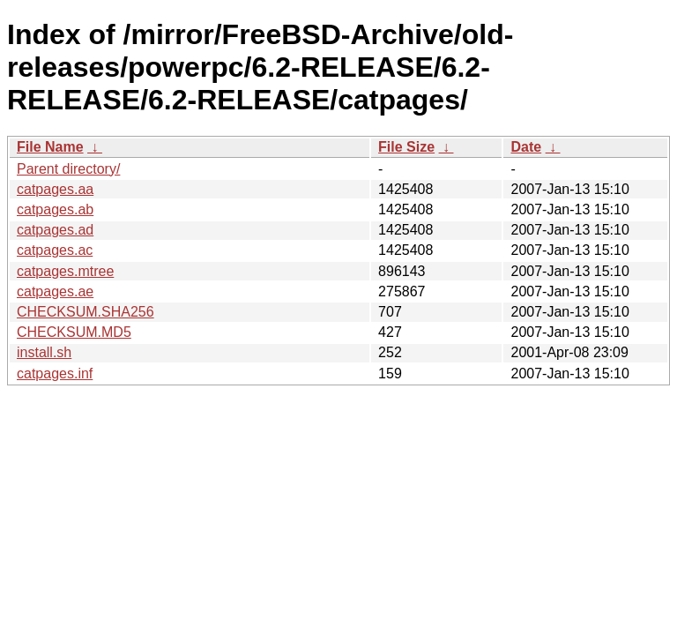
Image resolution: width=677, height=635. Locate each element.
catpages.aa (55, 189)
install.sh (44, 352)
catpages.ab (55, 209)
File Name (50, 146)
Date (525, 146)
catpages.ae (55, 291)
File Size (406, 146)
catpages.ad (55, 229)
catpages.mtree (65, 271)
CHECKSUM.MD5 (74, 332)
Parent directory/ (68, 168)
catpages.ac (55, 250)
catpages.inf (55, 373)
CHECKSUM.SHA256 (85, 311)
